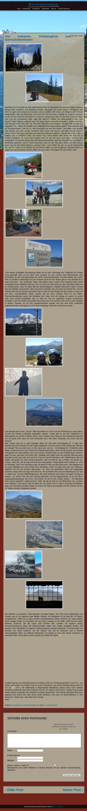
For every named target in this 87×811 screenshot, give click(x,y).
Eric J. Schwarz (57, 809)
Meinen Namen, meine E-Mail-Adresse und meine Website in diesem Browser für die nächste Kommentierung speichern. (43, 770)
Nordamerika (28, 705)
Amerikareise (36, 8)
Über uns (53, 8)
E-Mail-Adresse (14, 758)
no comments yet (50, 705)
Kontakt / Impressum (64, 8)
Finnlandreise (45, 8)
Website (10, 763)
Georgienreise (26, 8)
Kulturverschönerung (43, 4)
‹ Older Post (14, 792)
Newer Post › (73, 792)
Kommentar (12, 731)
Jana (38, 705)
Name (10, 753)
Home (19, 8)
